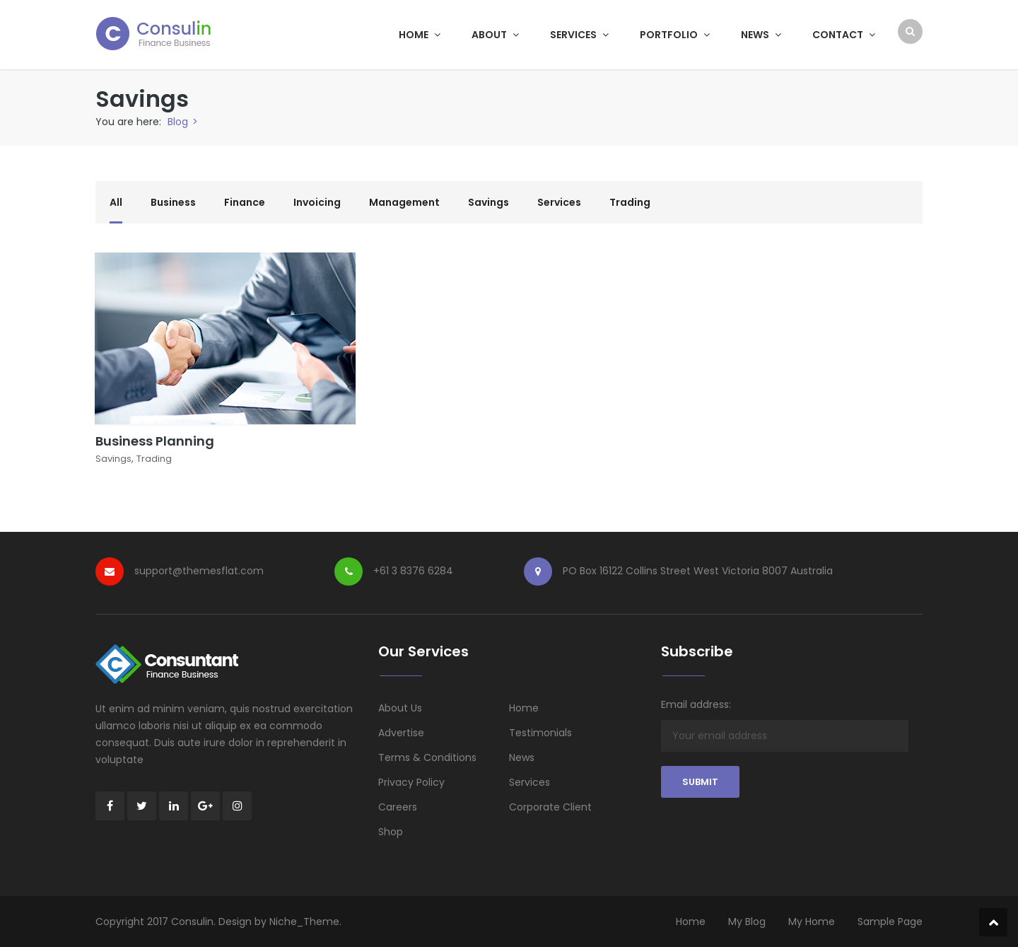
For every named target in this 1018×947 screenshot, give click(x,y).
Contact (843, 35)
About (495, 35)
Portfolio (675, 35)
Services (579, 35)
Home (419, 35)
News (761, 35)
